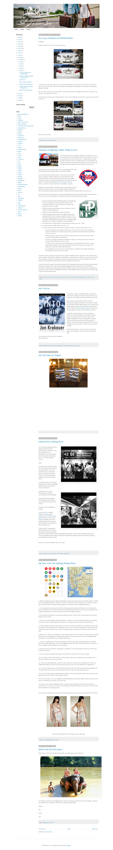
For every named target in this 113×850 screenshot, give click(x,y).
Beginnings (45, 822)
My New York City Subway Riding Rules (57, 563)
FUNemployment (22, 139)
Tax (19, 194)
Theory (85, 277)
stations (41, 519)
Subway (61, 553)
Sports (19, 190)
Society (20, 188)
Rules (53, 739)
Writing (19, 213)
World (19, 212)
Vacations (20, 208)
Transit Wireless (49, 516)
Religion (20, 182)
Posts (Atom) (49, 831)
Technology (21, 198)
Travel (40, 278)
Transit (92, 277)
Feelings (20, 141)
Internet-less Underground (51, 441)
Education (59, 277)
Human (20, 155)
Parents (20, 170)
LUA (88, 304)
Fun (49, 822)
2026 (19, 37)
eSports (20, 215)
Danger (55, 345)
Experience (21, 137)
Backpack (45, 345)
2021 (19, 41)
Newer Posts (42, 829)
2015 (19, 53)
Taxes (19, 196)
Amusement (45, 277)
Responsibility (49, 739)
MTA (46, 512)
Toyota (54, 140)
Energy (19, 133)
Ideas (19, 157)
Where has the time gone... (51, 749)
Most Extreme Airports (83, 308)
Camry (44, 140)
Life (19, 161)
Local (19, 163)
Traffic (89, 277)
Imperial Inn (56, 183)
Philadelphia (81, 277)
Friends (20, 147)
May (21, 66)
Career (19, 118)
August (21, 59)
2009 (19, 98)
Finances (51, 140)
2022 (19, 39)
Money (19, 165)
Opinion (20, 167)
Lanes (66, 277)
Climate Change (22, 124)
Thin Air (74, 345)
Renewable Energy (22, 184)
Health (19, 151)
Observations (74, 277)
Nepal (71, 345)
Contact (28, 29)
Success (20, 192)
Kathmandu (60, 345)
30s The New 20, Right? (50, 355)
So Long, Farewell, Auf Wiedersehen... (56, 38)
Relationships (21, 180)
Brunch (54, 277)
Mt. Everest (66, 345)
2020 (19, 44)
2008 (19, 100)
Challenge (20, 120)
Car (47, 140)
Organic (20, 169)
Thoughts (20, 200)
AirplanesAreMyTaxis (23, 114)
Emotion (20, 132)
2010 (19, 95)
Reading (20, 176)
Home (16, 29)
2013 (19, 57)
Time (52, 822)
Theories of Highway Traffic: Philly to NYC (58, 150)
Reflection (20, 178)
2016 (19, 50)
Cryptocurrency (22, 128)
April (21, 68)
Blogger (69, 845)
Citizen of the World (23, 122)
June (21, 64)
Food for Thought (52, 553)
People (19, 173)
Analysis (51, 277)
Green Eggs (62, 182)
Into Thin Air (44, 288)
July (21, 61)
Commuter (45, 553)
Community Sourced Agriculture (26, 126)
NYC (70, 277)
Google (41, 516)
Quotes (22, 29)
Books (19, 116)
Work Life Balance (22, 210)
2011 (19, 93)
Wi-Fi (68, 553)
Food (63, 277)
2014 (19, 55)
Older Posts (95, 829)
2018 (19, 46)
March (21, 70)
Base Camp (50, 345)
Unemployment (22, 206)
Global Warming (22, 149)
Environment (21, 135)
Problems (20, 174)
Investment (20, 159)
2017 (19, 48)
